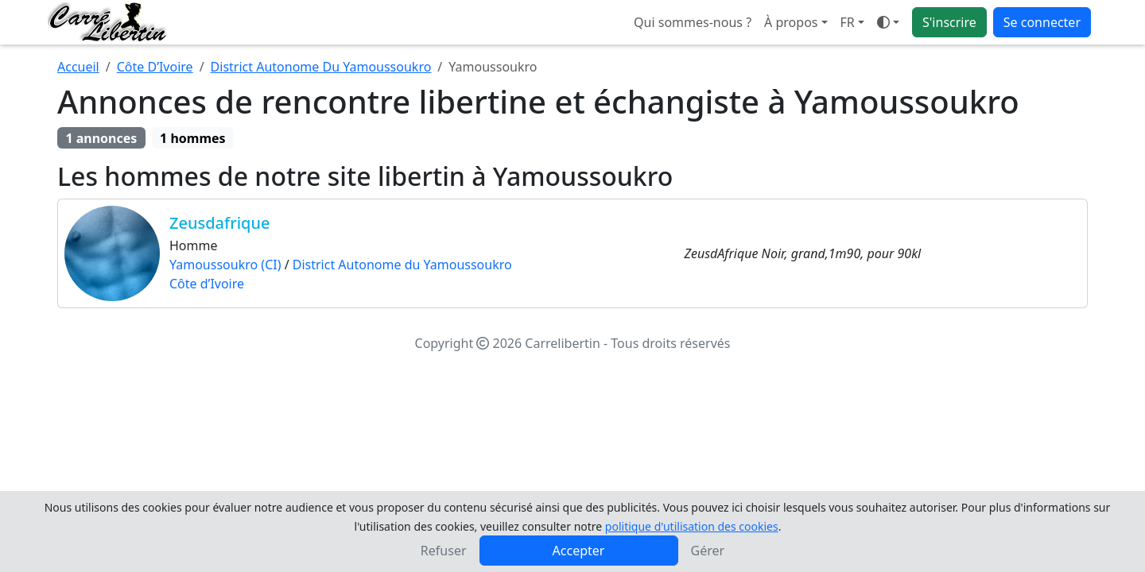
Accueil (78, 66)
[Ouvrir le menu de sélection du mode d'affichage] (888, 22)
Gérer (708, 550)
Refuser (444, 550)
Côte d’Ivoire (206, 283)
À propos (790, 22)
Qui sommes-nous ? (692, 22)
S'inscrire (949, 22)
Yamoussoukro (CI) (225, 264)
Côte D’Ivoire (155, 66)
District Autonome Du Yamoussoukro (321, 66)
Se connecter (1042, 22)
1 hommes (193, 138)
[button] (852, 22)
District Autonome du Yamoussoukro (402, 264)
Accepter (579, 550)
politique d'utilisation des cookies (691, 526)
